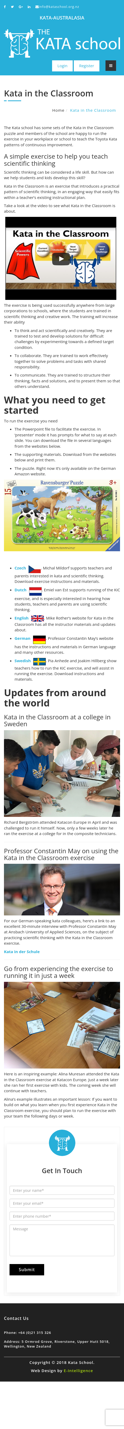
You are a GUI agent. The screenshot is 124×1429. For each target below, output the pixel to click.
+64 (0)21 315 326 (34, 1332)
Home (58, 110)
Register (86, 65)
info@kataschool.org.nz (57, 6)
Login (62, 65)
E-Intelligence (78, 1370)
